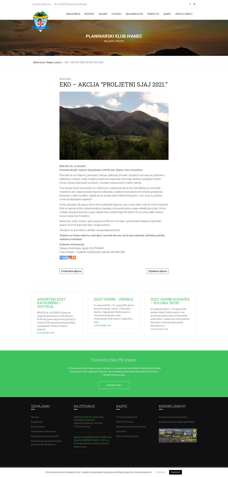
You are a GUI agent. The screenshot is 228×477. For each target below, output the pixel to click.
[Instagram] (70, 257)
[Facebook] (61, 257)
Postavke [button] (160, 472)
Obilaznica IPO (134, 14)
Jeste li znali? (184, 14)
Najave (103, 14)
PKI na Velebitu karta (127, 435)
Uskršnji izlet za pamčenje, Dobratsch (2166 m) (89, 417)
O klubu (116, 14)
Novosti (89, 14)
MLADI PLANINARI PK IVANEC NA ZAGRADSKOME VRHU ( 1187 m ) (93, 438)
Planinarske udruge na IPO (45, 435)
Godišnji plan (38, 425)
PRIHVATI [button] (175, 472)
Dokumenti (37, 420)
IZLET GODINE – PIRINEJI (113, 299)
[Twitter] (66, 257)
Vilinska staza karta (126, 416)
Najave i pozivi (54, 62)
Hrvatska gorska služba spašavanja (176, 420)
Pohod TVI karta (124, 420)
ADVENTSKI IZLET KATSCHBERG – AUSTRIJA (51, 303)
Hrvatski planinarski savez (173, 416)
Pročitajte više (45, 332)
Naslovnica (73, 14)
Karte (167, 14)
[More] (74, 257)
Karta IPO (121, 430)
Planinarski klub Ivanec (43, 430)
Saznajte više (114, 385)
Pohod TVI (153, 14)
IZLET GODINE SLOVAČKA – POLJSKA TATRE (170, 301)
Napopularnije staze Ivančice (131, 425)
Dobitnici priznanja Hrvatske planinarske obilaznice (46, 442)
